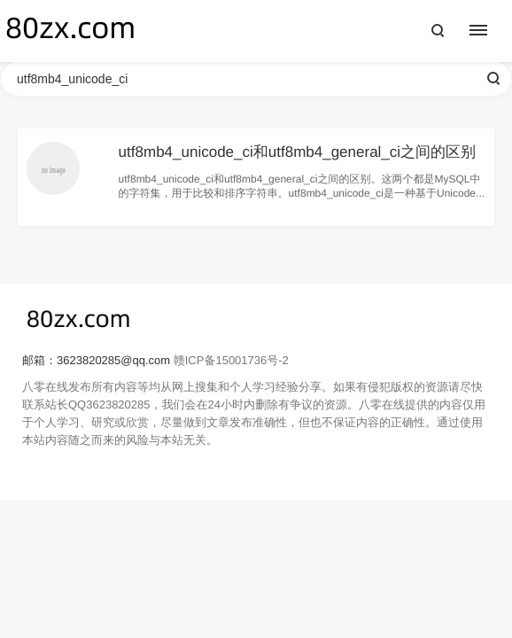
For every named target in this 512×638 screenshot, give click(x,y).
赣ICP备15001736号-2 (231, 360)
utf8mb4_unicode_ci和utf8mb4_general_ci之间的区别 (297, 152)
